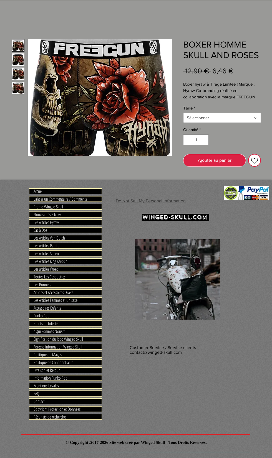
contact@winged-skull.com (156, 352)
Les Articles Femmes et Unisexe (55, 300)
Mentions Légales (46, 385)
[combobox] (222, 118)
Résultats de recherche (50, 416)
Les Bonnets (42, 284)
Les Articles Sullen (46, 253)
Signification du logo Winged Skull (58, 339)
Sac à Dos (40, 230)
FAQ (36, 393)
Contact (39, 401)
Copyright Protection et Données (57, 409)
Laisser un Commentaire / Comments (60, 198)
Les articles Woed (46, 269)
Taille (189, 108)
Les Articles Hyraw (46, 222)
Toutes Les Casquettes (50, 276)
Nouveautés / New (47, 214)
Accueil (38, 191)
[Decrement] (188, 140)
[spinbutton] (196, 140)
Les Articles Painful (47, 245)
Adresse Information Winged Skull (58, 346)
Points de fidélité (46, 323)
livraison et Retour (47, 370)
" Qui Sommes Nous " (49, 331)
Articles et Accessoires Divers (53, 292)
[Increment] (204, 140)
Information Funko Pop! (51, 377)
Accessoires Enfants (47, 307)
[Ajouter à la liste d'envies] (254, 160)
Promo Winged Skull (48, 206)
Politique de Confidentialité (53, 362)
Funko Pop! (42, 315)
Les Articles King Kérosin (50, 261)
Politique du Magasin (49, 354)
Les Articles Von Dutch (49, 237)
